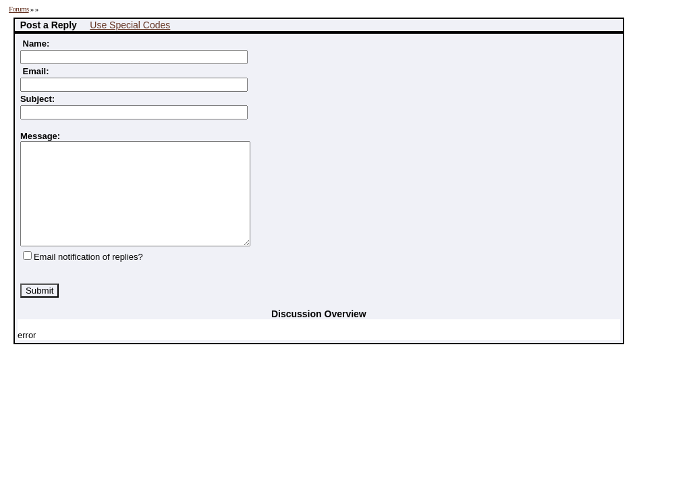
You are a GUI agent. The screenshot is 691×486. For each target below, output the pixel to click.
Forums (19, 9)
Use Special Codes (130, 25)
